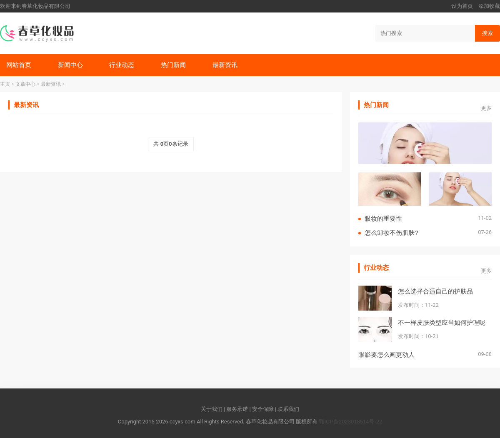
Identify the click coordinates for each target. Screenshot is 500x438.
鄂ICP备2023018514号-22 (350, 421)
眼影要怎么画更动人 (386, 354)
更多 (486, 108)
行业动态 (121, 64)
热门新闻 (173, 64)
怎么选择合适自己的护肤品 (435, 291)
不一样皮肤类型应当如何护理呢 (441, 322)
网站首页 (18, 64)
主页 (5, 84)
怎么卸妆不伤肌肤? (391, 232)
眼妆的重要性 (383, 218)
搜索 (487, 33)
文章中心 (25, 84)
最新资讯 (225, 64)
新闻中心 (70, 64)
